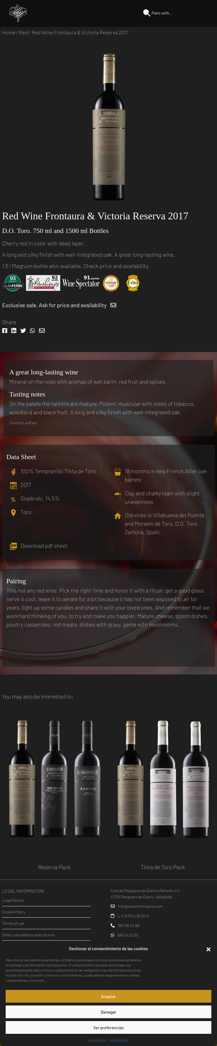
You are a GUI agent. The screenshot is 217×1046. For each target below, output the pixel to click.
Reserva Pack (54, 866)
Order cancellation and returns (28, 934)
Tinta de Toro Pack (163, 866)
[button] (208, 948)
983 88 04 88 (128, 925)
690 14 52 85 (128, 935)
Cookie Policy (98, 1039)
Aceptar (108, 996)
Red (23, 32)
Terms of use (13, 923)
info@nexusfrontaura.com (140, 906)
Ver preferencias (108, 1027)
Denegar (108, 1012)
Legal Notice (119, 1039)
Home (9, 32)
